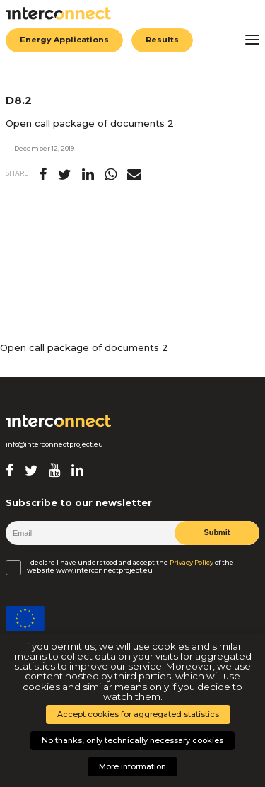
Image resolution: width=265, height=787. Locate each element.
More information (132, 766)
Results (162, 40)
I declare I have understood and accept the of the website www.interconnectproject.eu (130, 566)
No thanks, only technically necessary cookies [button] (132, 740)
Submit (217, 532)
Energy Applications (64, 40)
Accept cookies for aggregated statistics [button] (138, 714)
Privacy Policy (191, 562)
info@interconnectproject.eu (54, 444)
